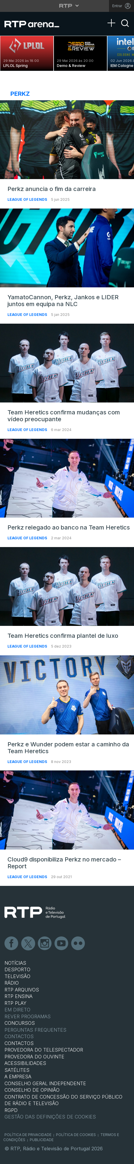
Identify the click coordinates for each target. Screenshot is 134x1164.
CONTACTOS (19, 1043)
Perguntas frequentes (35, 1030)
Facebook (11, 943)
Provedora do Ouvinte (34, 1057)
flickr (78, 943)
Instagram (45, 943)
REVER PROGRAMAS (27, 1016)
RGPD (11, 1110)
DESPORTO (17, 969)
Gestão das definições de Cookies (50, 1117)
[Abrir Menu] (113, 17)
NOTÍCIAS (15, 963)
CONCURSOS (19, 1023)
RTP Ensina (18, 996)
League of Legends (27, 199)
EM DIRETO (17, 1010)
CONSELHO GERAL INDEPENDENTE (45, 1083)
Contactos (19, 1036)
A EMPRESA (17, 1077)
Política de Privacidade (28, 1134)
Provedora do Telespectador (43, 1050)
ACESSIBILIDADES (25, 1063)
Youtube (61, 943)
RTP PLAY (15, 1003)
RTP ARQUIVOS (21, 990)
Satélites (16, 1070)
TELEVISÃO (17, 976)
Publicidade (42, 1140)
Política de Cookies (76, 1134)
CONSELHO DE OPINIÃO (32, 1090)
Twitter (28, 943)
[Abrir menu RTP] (67, 5)
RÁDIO (11, 983)
